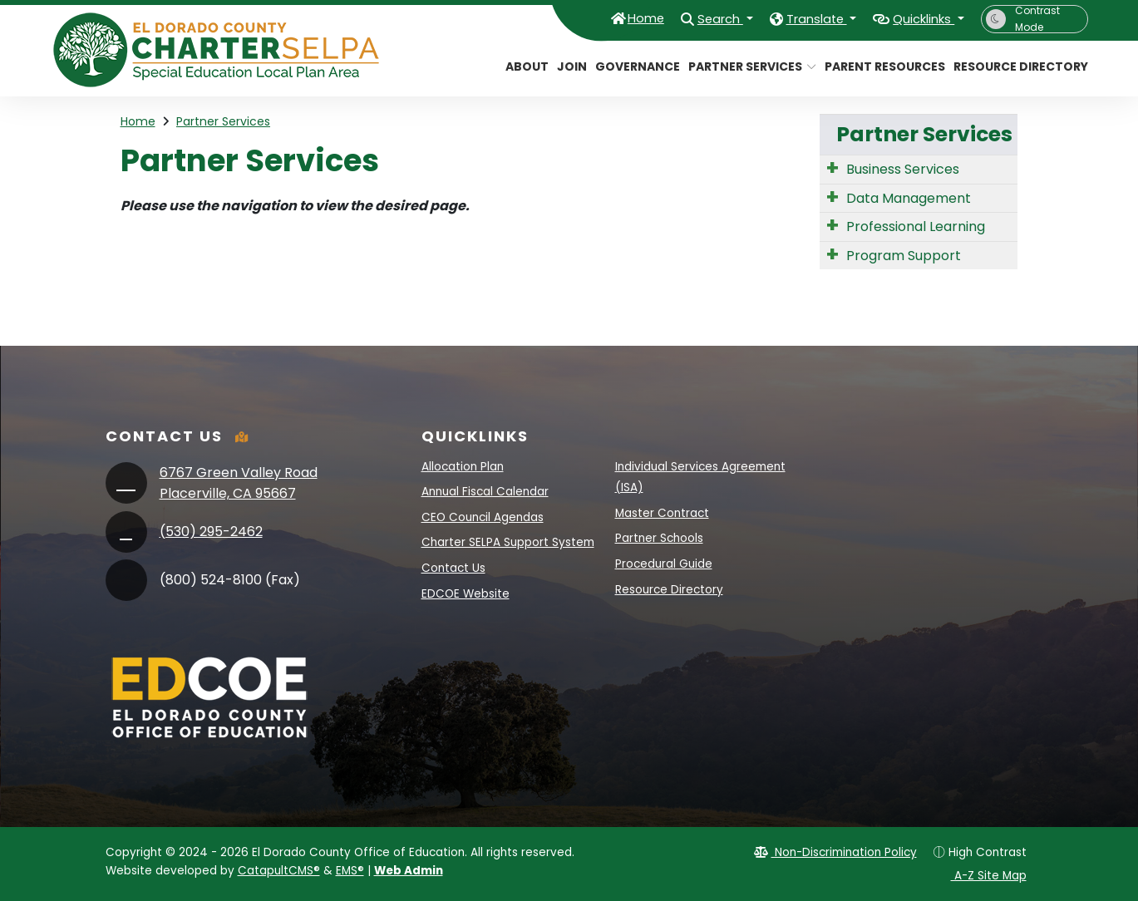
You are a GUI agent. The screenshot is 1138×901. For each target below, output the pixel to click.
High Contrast (987, 852)
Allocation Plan (462, 467)
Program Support (903, 255)
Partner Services (745, 66)
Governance (633, 66)
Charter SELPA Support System (507, 542)
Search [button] (683, 18)
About (524, 66)
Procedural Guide (663, 564)
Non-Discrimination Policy (835, 852)
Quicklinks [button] (916, 18)
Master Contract (662, 513)
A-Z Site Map (981, 876)
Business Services (902, 169)
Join (570, 66)
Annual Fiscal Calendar (485, 492)
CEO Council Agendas (482, 517)
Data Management (908, 198)
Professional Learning (915, 226)
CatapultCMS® (279, 871)
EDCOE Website (465, 594)
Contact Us (453, 568)
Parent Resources (879, 66)
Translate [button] (792, 18)
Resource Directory (1013, 66)
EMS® (350, 871)
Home (600, 18)
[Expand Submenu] (832, 168)
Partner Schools (659, 538)
